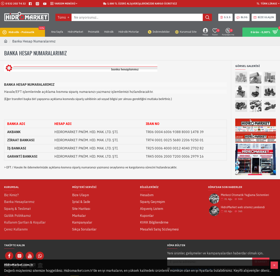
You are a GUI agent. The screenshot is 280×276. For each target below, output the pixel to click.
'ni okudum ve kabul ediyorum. (213, 257)
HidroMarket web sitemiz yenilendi (243, 207)
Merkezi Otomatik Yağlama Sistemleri (245, 195)
